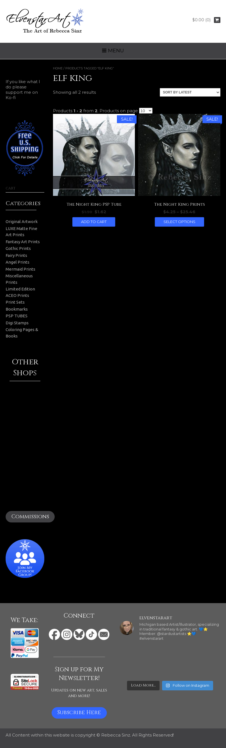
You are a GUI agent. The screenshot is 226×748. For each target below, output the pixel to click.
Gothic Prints (18, 248)
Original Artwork (22, 221)
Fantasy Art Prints (23, 241)
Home (58, 68)
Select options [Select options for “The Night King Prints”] (179, 221)
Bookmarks (17, 309)
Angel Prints (17, 262)
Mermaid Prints (20, 269)
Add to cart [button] (94, 221)
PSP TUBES (16, 315)
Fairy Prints (16, 255)
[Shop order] (190, 92)
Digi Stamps (17, 322)
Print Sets (15, 302)
